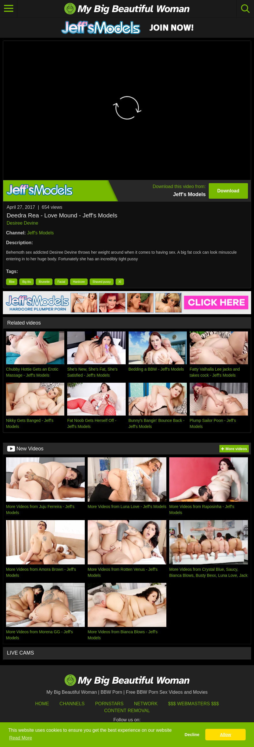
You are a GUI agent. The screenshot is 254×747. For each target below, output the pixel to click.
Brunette (44, 281)
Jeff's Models (40, 232)
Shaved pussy (102, 281)
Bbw (11, 281)
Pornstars (109, 703)
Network (146, 703)
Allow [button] (225, 734)
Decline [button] (192, 734)
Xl (119, 281)
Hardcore (79, 281)
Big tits (26, 281)
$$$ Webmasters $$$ (193, 703)
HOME (42, 703)
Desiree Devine (22, 223)
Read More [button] (20, 737)
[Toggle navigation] (8, 8)
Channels (71, 703)
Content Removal (127, 710)
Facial (61, 281)
